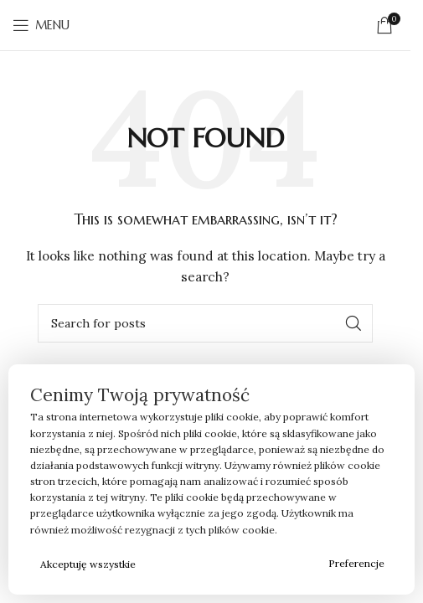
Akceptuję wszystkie (88, 564)
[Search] (205, 323)
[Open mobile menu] (41, 25)
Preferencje (356, 563)
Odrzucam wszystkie (233, 564)
